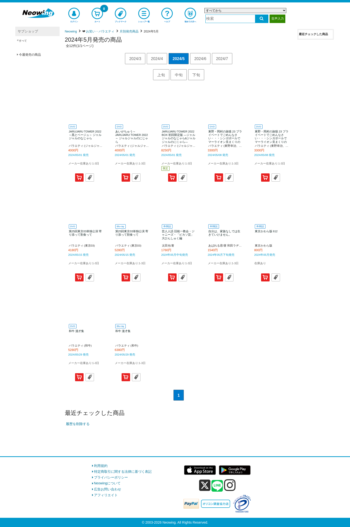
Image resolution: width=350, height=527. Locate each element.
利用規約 (101, 466)
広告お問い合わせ (107, 489)
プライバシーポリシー (111, 477)
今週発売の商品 (30, 54)
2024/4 (157, 58)
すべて (23, 40)
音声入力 (277, 18)
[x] (204, 485)
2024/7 (222, 58)
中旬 (179, 75)
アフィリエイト (106, 495)
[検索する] (261, 19)
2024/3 (135, 58)
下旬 (196, 75)
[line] (217, 486)
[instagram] (230, 485)
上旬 (161, 75)
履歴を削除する (78, 424)
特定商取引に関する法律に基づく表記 (123, 471)
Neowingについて (107, 483)
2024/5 (179, 58)
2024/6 (200, 58)
